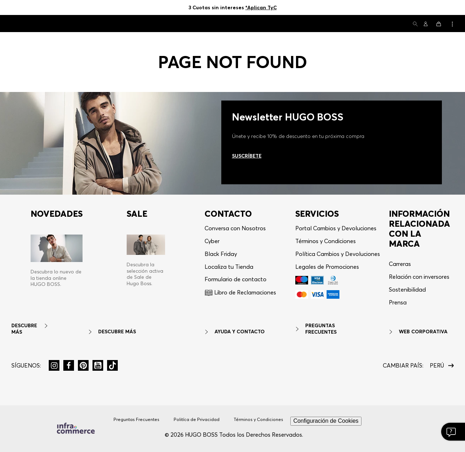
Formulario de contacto (235, 279)
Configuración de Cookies (325, 421)
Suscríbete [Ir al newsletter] (246, 156)
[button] (415, 24)
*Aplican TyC (261, 7)
